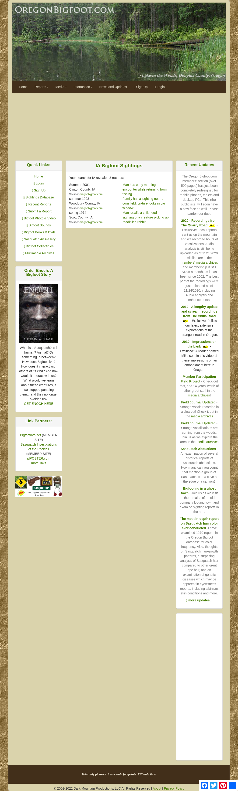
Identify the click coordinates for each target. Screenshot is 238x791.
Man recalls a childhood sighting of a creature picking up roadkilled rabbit (145, 217)
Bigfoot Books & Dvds (39, 232)
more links (38, 463)
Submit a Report (39, 211)
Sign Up (141, 87)
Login (160, 87)
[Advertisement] (119, 125)
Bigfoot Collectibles (39, 246)
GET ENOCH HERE (38, 404)
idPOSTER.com (38, 458)
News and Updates (113, 87)
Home (23, 87)
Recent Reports (38, 204)
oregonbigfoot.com (91, 194)
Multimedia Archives (38, 253)
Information (83, 87)
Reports (41, 87)
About (157, 788)
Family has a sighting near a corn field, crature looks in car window (143, 203)
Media (60, 87)
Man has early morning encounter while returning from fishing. (144, 189)
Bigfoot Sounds (39, 225)
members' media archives (199, 262)
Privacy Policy (174, 788)
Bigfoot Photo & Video (39, 218)
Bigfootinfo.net (30, 435)
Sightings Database (39, 197)
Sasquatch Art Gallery (39, 239)
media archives (199, 395)
